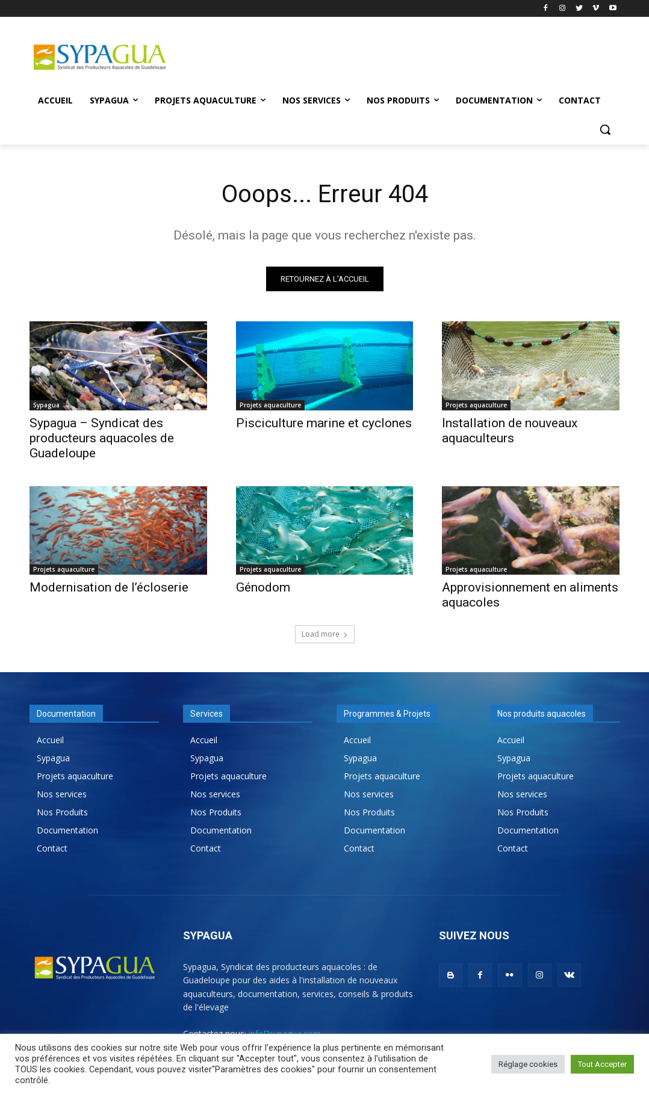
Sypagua (46, 404)
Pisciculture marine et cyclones (324, 422)
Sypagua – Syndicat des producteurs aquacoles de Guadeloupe (102, 437)
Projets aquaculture (270, 404)
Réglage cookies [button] (527, 1064)
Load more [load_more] (325, 634)
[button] (605, 129)
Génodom (263, 586)
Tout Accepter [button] (602, 1064)
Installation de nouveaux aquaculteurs (509, 430)
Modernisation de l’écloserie (109, 586)
